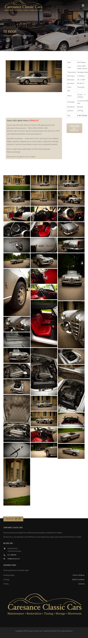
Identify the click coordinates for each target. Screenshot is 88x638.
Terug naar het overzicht (74, 128)
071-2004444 (11, 555)
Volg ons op (9, 519)
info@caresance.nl (13, 559)
